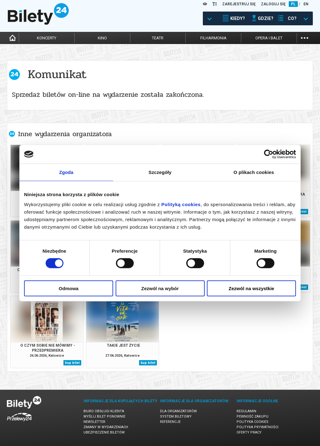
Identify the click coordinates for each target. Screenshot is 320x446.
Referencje (170, 422)
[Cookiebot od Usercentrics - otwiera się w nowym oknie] (268, 154)
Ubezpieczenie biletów (104, 432)
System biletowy (176, 416)
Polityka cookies (252, 422)
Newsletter (94, 422)
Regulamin (246, 411)
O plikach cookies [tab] (253, 172)
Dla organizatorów (178, 411)
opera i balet (268, 38)
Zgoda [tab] (66, 172)
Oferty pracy (249, 432)
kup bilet (72, 363)
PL (293, 4)
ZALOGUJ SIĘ (273, 4)
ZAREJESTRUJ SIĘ (239, 4)
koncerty (46, 38)
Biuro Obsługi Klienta (103, 411)
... (304, 37)
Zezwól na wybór (160, 288)
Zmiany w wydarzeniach (105, 427)
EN (305, 4)
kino (102, 38)
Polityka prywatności (257, 427)
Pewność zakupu (252, 416)
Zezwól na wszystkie (251, 288)
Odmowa (68, 288)
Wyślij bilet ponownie (104, 416)
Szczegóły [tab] (159, 172)
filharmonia (213, 38)
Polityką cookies (181, 204)
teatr (157, 38)
